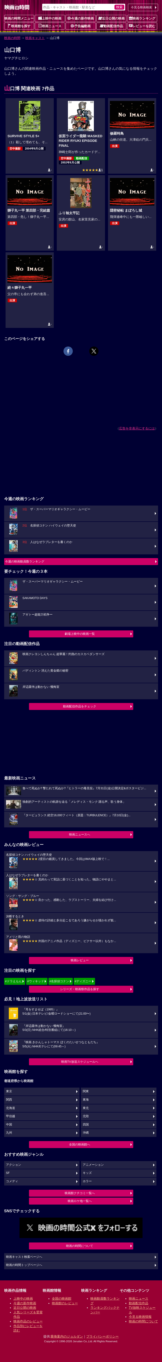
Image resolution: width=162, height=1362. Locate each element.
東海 (86, 1099)
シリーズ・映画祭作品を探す (79, 989)
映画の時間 (12, 38)
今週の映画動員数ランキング (24, 561)
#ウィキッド (35, 981)
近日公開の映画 (111, 18)
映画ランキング (142, 18)
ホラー (87, 1181)
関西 (9, 1099)
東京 (9, 1091)
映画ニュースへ (79, 834)
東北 (86, 1108)
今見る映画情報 (140, 1317)
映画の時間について (79, 1246)
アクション (13, 1164)
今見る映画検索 (141, 7)
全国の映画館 (61, 1298)
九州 (9, 1132)
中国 (9, 1124)
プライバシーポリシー (102, 1336)
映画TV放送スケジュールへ (79, 1061)
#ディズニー (83, 981)
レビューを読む (142, 26)
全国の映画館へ (79, 1144)
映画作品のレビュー (28, 1321)
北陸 (86, 1116)
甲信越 (10, 1116)
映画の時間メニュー (19, 18)
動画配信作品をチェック (79, 706)
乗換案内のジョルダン (67, 1336)
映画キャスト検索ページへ (24, 1257)
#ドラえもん (13, 981)
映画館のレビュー (65, 1303)
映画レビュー (80, 960)
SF (8, 1173)
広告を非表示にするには (137, 428)
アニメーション (93, 1164)
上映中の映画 (49, 18)
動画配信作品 (111, 26)
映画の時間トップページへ (24, 1265)
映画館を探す (19, 26)
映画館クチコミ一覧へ (80, 1193)
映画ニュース (49, 26)
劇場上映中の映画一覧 (80, 634)
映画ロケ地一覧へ (80, 1201)
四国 (86, 1124)
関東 (86, 1091)
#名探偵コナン (59, 981)
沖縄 (86, 1132)
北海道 (10, 1108)
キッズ (87, 1173)
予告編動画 (81, 26)
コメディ (12, 1181)
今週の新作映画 (80, 18)
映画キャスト (35, 38)
